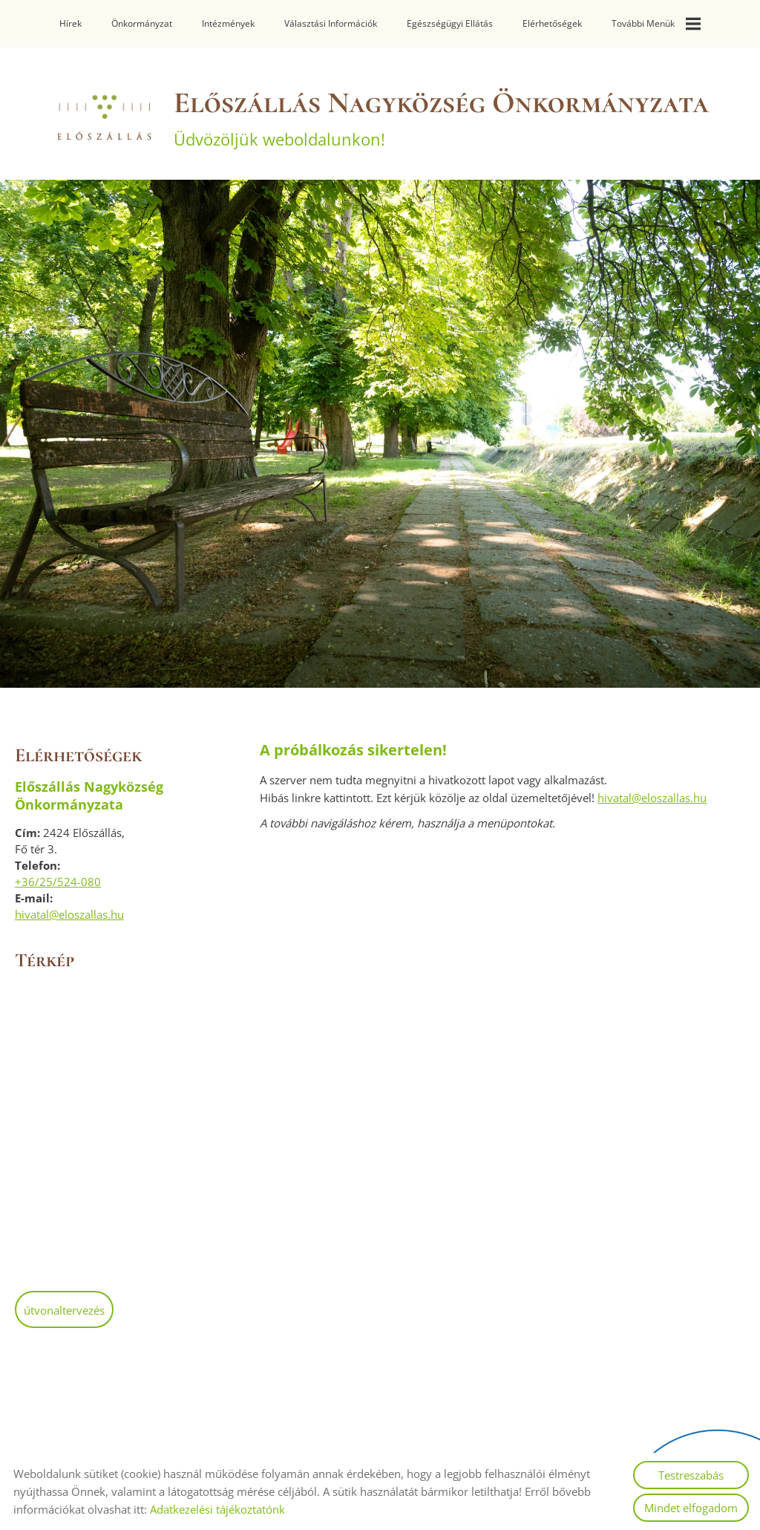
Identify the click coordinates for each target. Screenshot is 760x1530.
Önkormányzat (141, 23)
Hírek (70, 23)
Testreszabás (691, 1475)
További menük (656, 23)
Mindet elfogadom (691, 1507)
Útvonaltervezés (64, 1310)
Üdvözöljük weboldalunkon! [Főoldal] (441, 117)
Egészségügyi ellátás (450, 23)
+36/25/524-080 (58, 881)
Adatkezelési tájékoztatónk (217, 1509)
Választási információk (330, 23)
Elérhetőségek (552, 23)
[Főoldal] (103, 117)
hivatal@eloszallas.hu (69, 914)
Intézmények (228, 23)
